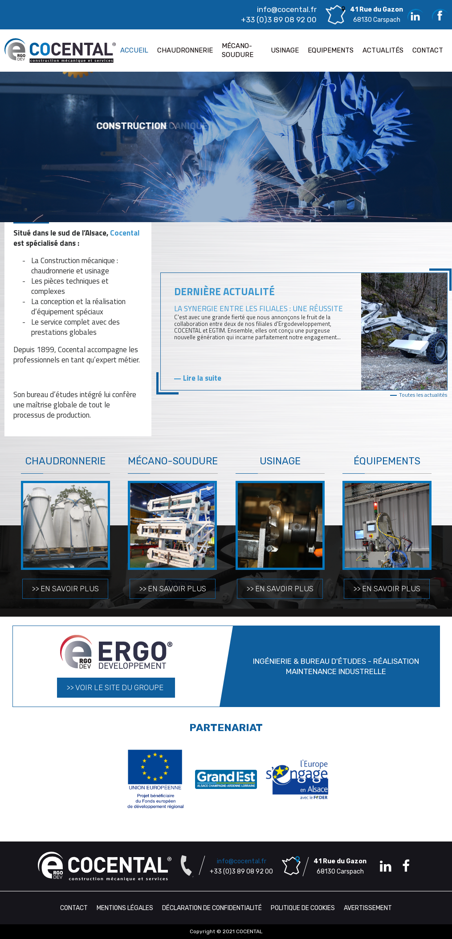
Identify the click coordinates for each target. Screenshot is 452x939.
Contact (74, 908)
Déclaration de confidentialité (212, 908)
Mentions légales (125, 908)
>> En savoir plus (65, 588)
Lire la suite (202, 378)
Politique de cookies (303, 908)
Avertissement (368, 908)
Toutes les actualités (423, 394)
